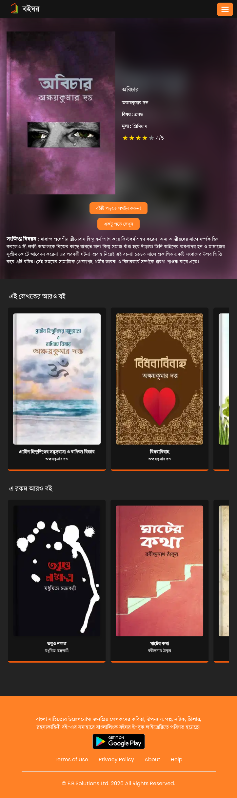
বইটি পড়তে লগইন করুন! (118, 208)
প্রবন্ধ (132, 114)
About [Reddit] (152, 759)
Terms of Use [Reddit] (71, 759)
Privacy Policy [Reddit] (116, 759)
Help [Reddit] (177, 759)
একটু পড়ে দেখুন (118, 224)
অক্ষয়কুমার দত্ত (135, 102)
